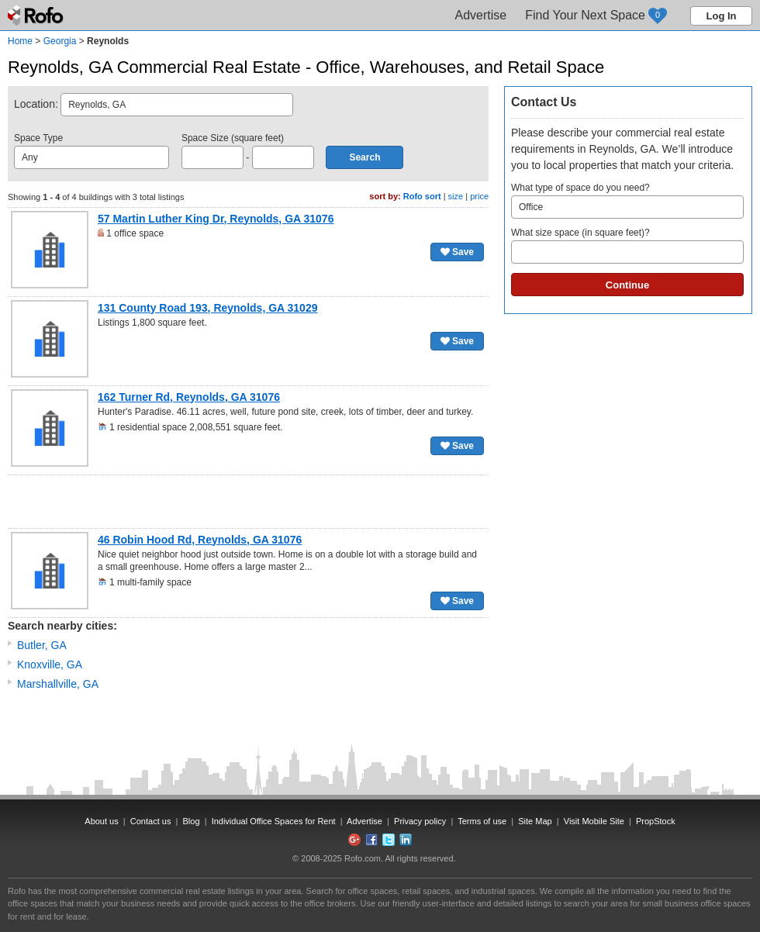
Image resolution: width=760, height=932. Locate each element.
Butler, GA (42, 645)
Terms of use (482, 821)
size (456, 196)
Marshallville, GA (57, 684)
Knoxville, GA (49, 664)
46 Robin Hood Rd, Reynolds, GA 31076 (200, 539)
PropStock (655, 821)
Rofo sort (422, 196)
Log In (721, 16)
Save (457, 252)
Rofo (37, 15)
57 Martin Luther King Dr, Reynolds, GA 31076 (215, 218)
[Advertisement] (248, 501)
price (479, 196)
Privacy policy (420, 821)
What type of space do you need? (627, 200)
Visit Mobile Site (594, 821)
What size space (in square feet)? (627, 245)
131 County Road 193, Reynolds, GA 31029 (207, 308)
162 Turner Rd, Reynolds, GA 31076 (189, 397)
